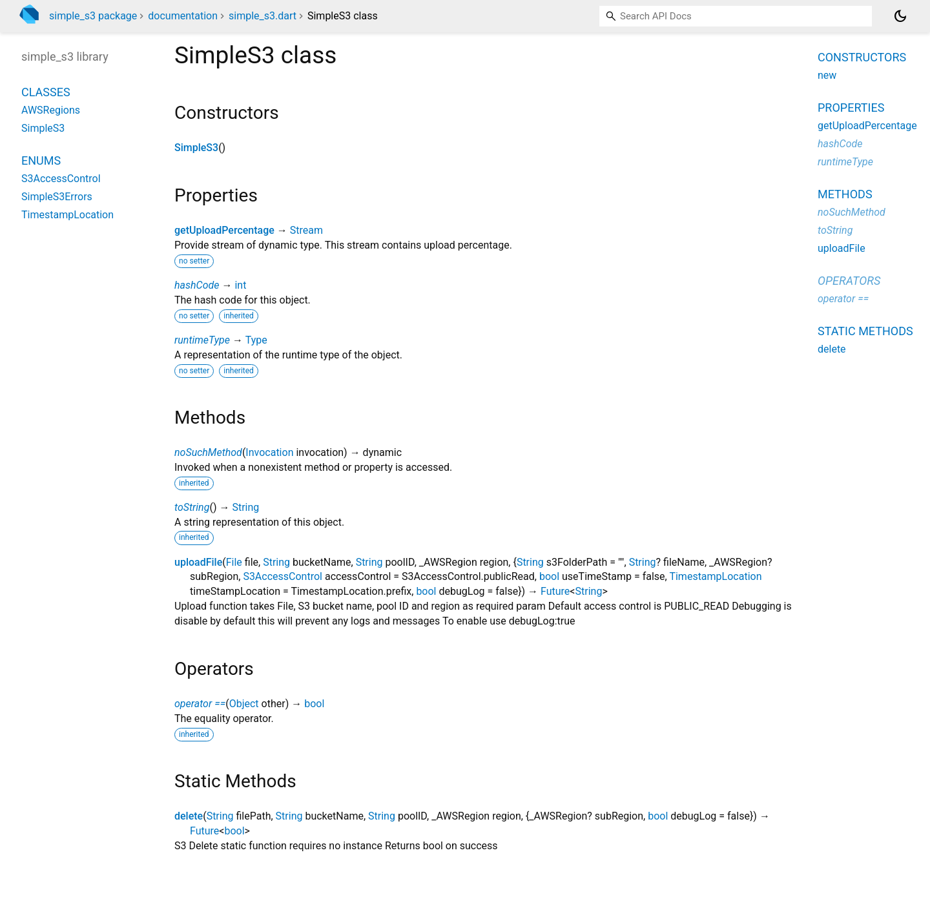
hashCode (196, 285)
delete (188, 816)
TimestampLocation (715, 576)
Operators (849, 280)
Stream (306, 230)
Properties (851, 107)
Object (244, 704)
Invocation (269, 452)
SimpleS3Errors (56, 197)
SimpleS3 (196, 147)
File (234, 562)
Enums (41, 160)
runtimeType (202, 340)
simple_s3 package (93, 16)
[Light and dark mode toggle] (900, 16)
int (240, 285)
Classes (45, 92)
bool (549, 576)
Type (256, 340)
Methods (845, 194)
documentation (183, 16)
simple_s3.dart (262, 16)
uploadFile (198, 562)
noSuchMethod (208, 452)
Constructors (862, 57)
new (827, 75)
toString (191, 507)
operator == (199, 704)
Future (555, 591)
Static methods (865, 331)
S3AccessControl (282, 576)
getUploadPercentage (224, 230)
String (245, 507)
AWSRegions (50, 110)
